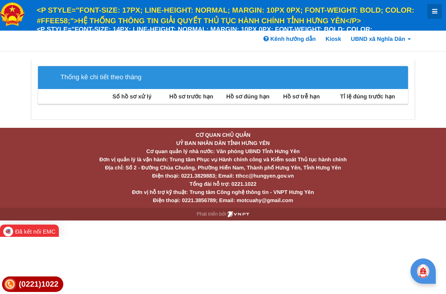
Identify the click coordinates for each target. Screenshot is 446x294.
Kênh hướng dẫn (289, 39)
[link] (32, 284)
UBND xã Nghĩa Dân (381, 39)
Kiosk (333, 39)
